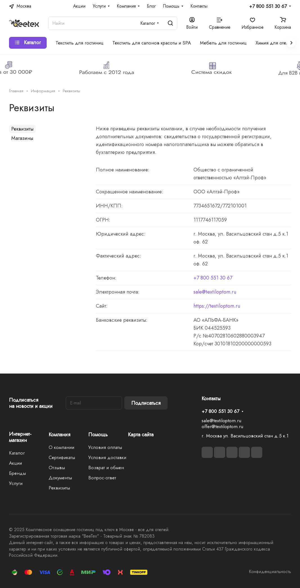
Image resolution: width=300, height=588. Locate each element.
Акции (15, 463)
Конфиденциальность (270, 571)
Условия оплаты (105, 447)
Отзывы (57, 467)
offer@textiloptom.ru (222, 426)
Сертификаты (62, 457)
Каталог (17, 453)
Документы (60, 477)
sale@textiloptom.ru (214, 292)
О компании (61, 447)
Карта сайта (141, 434)
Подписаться (146, 403)
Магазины (22, 138)
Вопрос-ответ (102, 477)
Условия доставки (107, 457)
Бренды (17, 473)
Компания (59, 434)
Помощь (98, 434)
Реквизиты (22, 129)
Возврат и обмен (106, 467)
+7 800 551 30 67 (268, 6)
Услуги (15, 483)
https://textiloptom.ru (216, 306)
